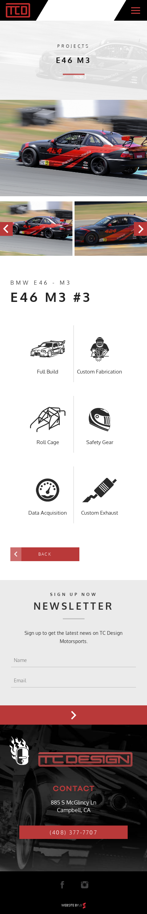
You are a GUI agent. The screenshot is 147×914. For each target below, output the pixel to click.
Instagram (85, 885)
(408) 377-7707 (73, 832)
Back (44, 554)
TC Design (18, 10)
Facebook (62, 885)
